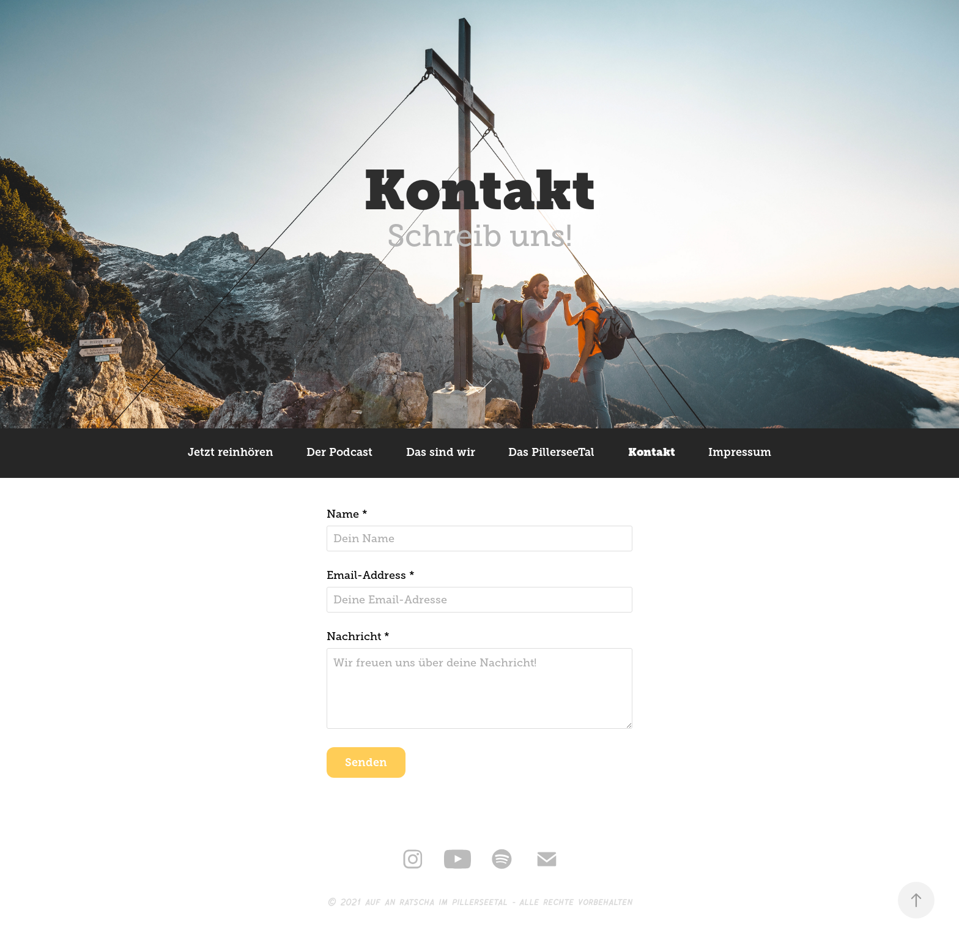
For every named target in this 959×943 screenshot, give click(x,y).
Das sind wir (440, 452)
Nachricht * (358, 636)
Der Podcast (339, 452)
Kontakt (651, 452)
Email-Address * (371, 575)
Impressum (739, 452)
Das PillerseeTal (551, 452)
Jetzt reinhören (230, 452)
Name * (347, 514)
